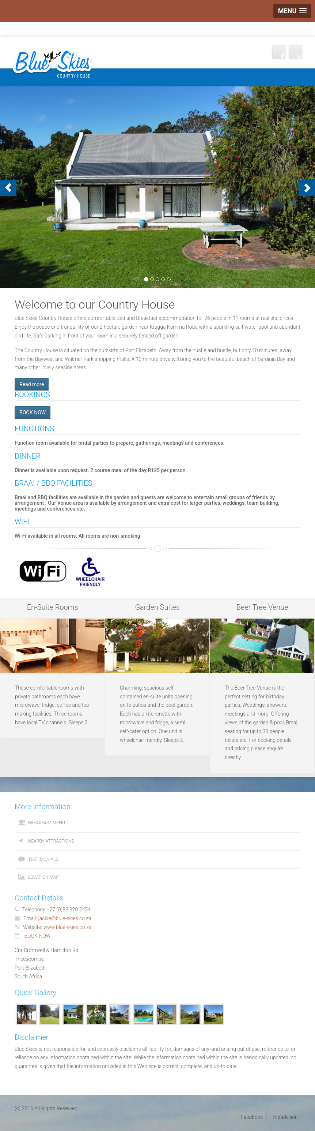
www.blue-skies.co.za (67, 927)
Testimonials (43, 859)
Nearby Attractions (51, 841)
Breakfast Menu (46, 822)
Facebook (252, 1117)
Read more (31, 384)
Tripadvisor (284, 1117)
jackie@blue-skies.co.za (64, 918)
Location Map (43, 877)
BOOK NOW (32, 412)
